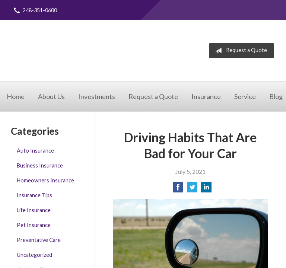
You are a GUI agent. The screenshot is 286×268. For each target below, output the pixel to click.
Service (245, 96)
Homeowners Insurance (45, 180)
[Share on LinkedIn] (206, 189)
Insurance (206, 96)
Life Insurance (34, 210)
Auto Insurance (35, 150)
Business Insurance (40, 165)
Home (16, 96)
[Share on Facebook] (178, 189)
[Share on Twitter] (192, 189)
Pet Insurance (34, 225)
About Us (51, 96)
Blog (276, 96)
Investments (96, 96)
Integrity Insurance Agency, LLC (83, 50)
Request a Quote (239, 50)
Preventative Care (39, 240)
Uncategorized (34, 255)
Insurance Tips (34, 195)
